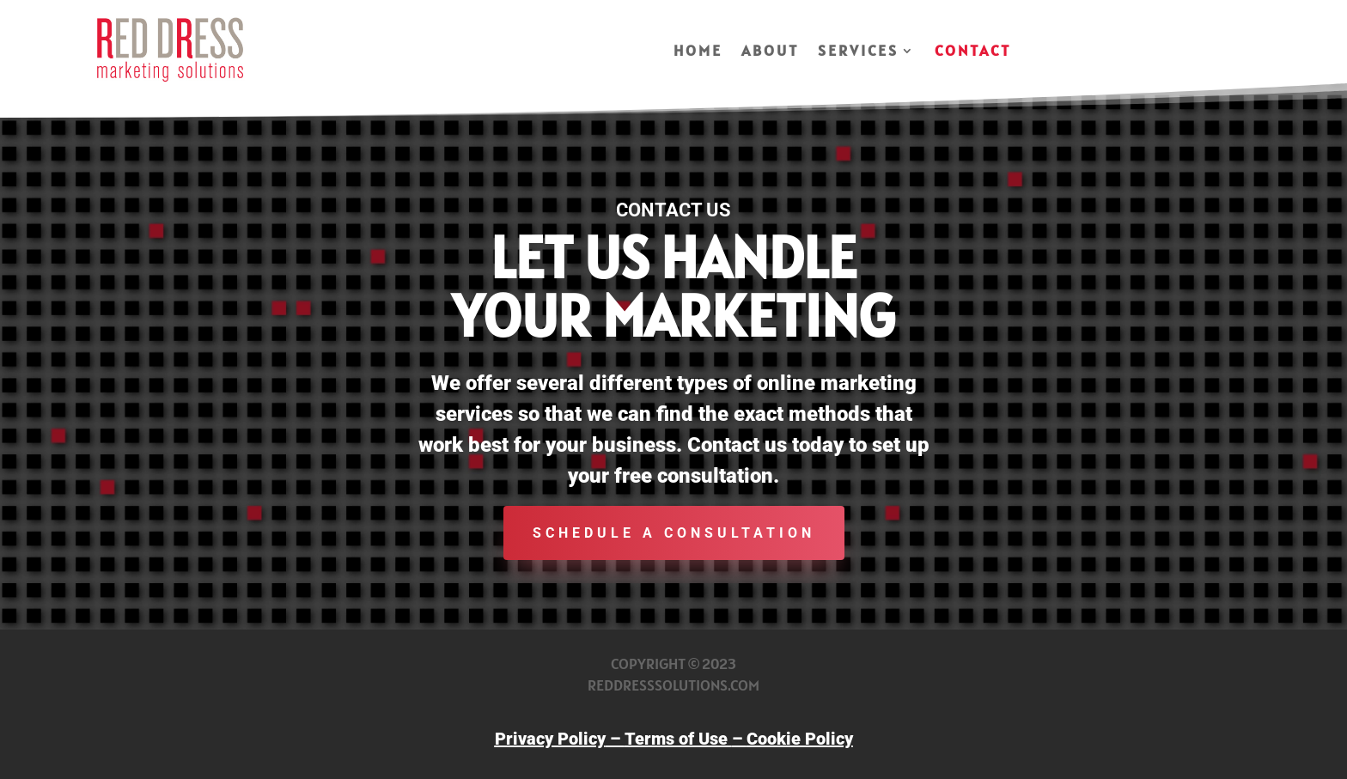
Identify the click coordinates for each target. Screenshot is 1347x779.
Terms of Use (678, 738)
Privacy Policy (550, 738)
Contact (973, 52)
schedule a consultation (674, 533)
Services (858, 52)
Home (698, 52)
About (770, 52)
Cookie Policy (800, 738)
